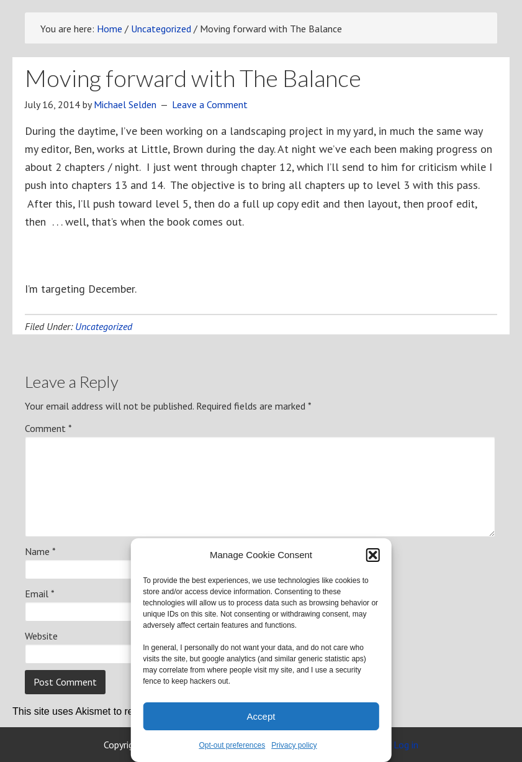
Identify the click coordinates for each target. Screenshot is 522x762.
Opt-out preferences (232, 745)
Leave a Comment (210, 104)
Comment (48, 428)
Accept (261, 716)
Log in (406, 744)
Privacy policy (294, 745)
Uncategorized (103, 326)
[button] (373, 555)
